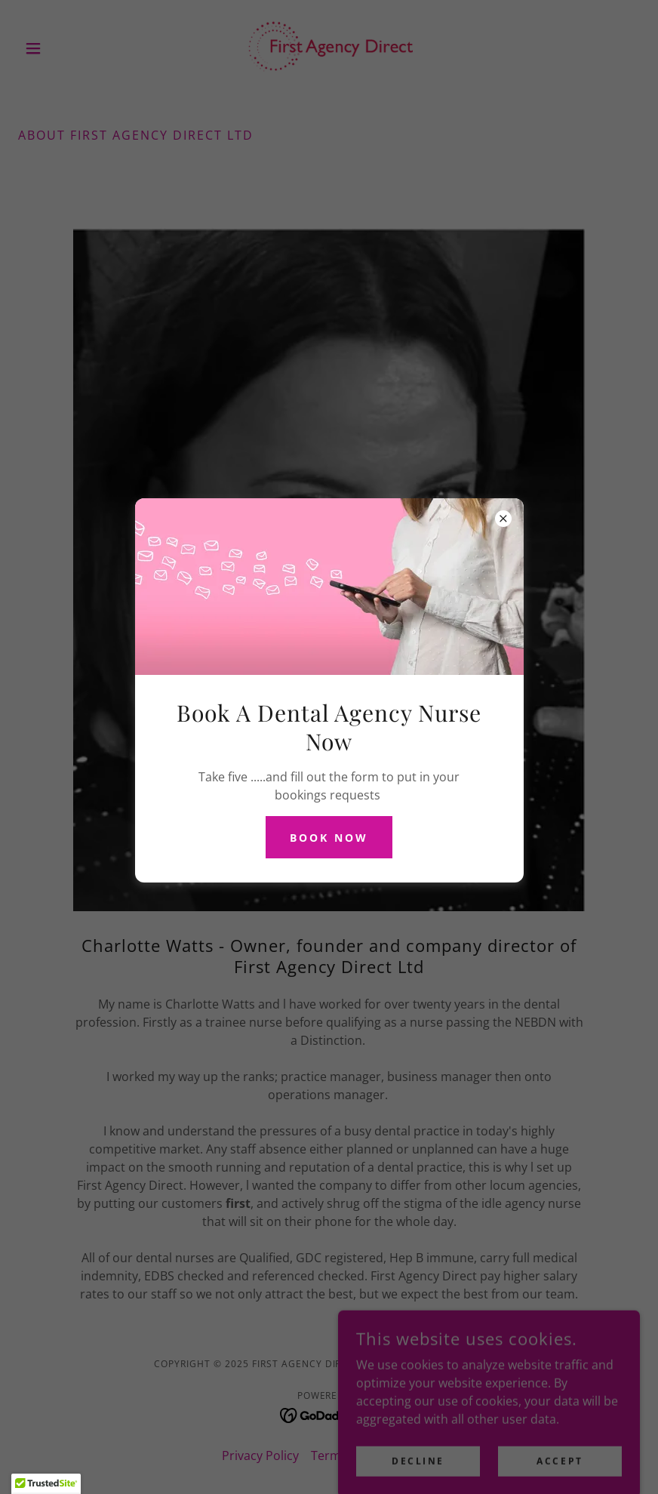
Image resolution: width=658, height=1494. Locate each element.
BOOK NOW (329, 837)
